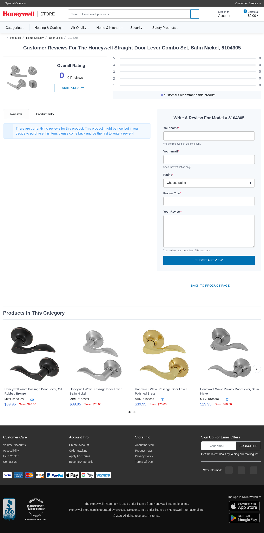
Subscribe (248, 445)
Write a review (71, 87)
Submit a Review (209, 260)
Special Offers (13, 3)
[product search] (195, 14)
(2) (29, 399)
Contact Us (10, 461)
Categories (12, 27)
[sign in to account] (221, 14)
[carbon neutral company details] (35, 509)
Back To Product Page (209, 285)
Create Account (79, 445)
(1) (160, 399)
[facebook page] (229, 470)
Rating (168, 174)
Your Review (172, 211)
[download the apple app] (244, 505)
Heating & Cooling (47, 27)
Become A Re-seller (81, 461)
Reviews (16, 114)
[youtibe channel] (253, 470)
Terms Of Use (144, 461)
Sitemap (155, 515)
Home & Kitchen (108, 27)
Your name (171, 128)
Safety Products (164, 27)
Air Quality (78, 27)
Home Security (35, 37)
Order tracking (78, 450)
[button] (257, 369)
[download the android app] (244, 517)
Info (45, 114)
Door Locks (56, 37)
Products (15, 37)
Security (136, 27)
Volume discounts (14, 445)
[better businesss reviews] (9, 509)
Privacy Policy (144, 456)
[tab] (16, 114)
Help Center (11, 456)
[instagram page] (241, 470)
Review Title (172, 193)
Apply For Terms (79, 456)
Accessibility (11, 450)
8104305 (73, 37)
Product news (144, 450)
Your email (171, 151)
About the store (145, 445)
